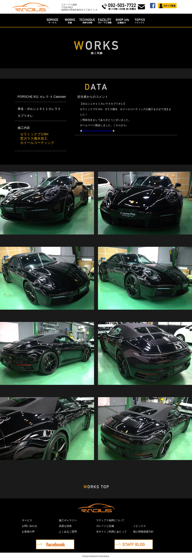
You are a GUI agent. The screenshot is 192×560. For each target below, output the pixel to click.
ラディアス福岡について (110, 520)
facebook (42, 542)
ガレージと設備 (105, 525)
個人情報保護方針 (143, 531)
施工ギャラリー (68, 520)
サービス (27, 520)
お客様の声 (28, 531)
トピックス (139, 525)
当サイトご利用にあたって (111, 531)
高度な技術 (65, 525)
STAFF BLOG (123, 542)
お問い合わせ (29, 525)
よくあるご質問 (68, 531)
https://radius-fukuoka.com (97, 130)
